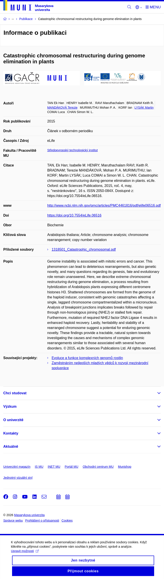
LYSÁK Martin (144, 107)
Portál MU (71, 466)
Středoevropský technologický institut (72, 150)
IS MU (39, 466)
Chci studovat (15, 393)
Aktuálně (10, 446)
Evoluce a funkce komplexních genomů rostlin (87, 358)
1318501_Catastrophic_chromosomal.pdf (84, 249)
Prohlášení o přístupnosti (42, 520)
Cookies (67, 520)
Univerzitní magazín (16, 466)
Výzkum (9, 406)
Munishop (124, 466)
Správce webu (13, 520)
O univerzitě (13, 420)
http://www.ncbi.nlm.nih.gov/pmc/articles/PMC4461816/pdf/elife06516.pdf (104, 205)
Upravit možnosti (25, 564)
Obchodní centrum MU (98, 466)
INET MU (54, 466)
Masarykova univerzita (29, 515)
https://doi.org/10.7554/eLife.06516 (74, 215)
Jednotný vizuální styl (17, 477)
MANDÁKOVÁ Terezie (62, 107)
